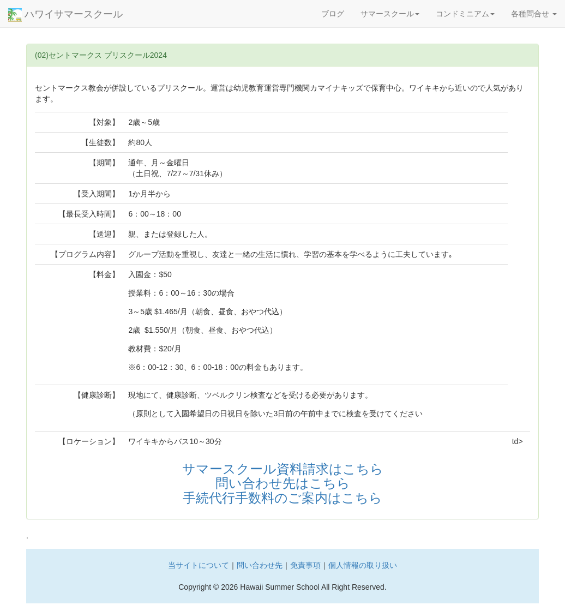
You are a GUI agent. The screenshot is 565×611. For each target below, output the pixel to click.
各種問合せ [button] (534, 13)
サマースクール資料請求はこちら (282, 469)
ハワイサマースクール (65, 15)
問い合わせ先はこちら (282, 483)
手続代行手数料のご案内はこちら (282, 497)
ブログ (332, 13)
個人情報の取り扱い (362, 565)
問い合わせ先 (259, 565)
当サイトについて (198, 565)
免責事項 (305, 565)
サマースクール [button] (389, 13)
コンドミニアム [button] (465, 13)
